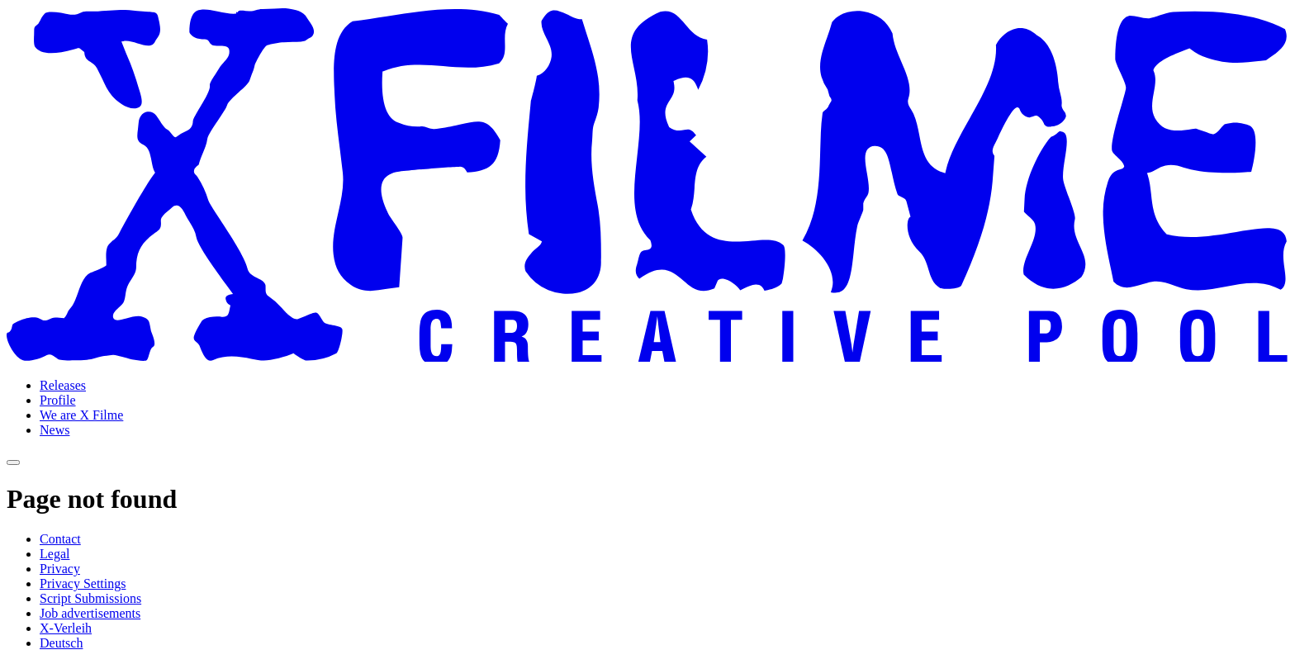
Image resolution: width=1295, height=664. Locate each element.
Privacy (60, 569)
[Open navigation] (13, 462)
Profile (58, 400)
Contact (60, 539)
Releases (63, 385)
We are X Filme (81, 415)
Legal (54, 554)
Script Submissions (90, 598)
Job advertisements (90, 613)
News (54, 430)
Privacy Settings (83, 583)
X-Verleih (66, 628)
